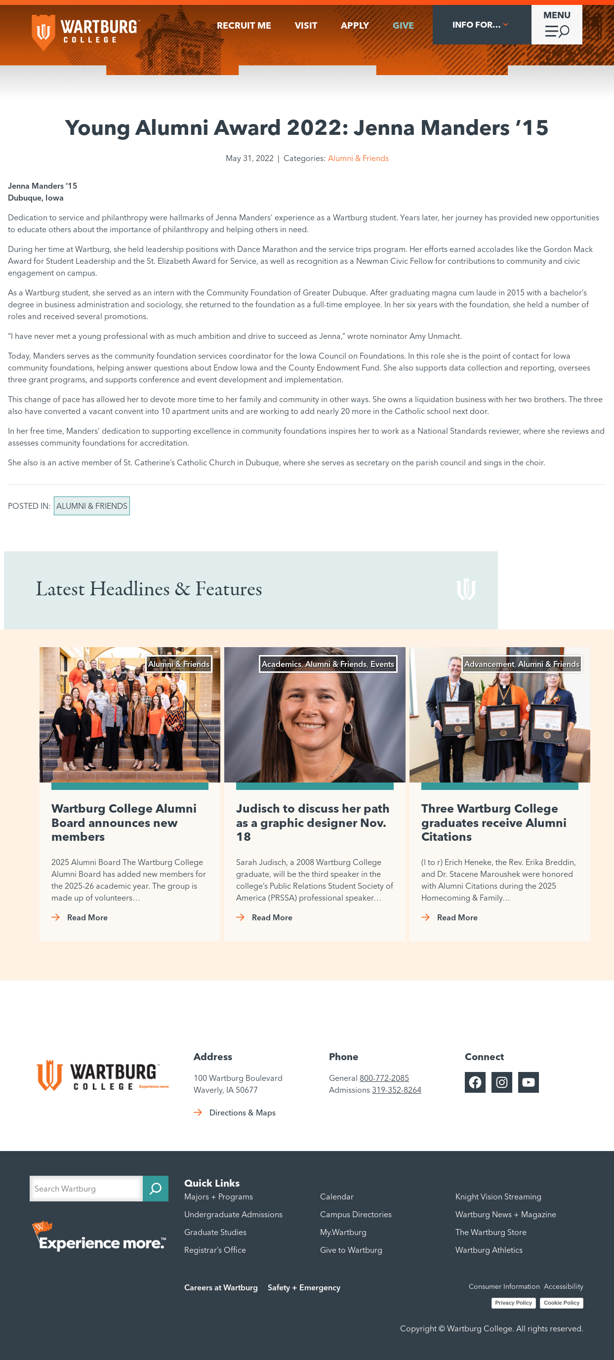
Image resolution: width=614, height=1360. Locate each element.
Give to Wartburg (351, 1250)
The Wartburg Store (491, 1232)
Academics (281, 664)
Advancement (489, 664)
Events (382, 664)
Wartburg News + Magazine (505, 1214)
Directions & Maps (242, 1112)
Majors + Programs (218, 1196)
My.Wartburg (343, 1232)
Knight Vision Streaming (498, 1196)
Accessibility (563, 1286)
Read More (87, 917)
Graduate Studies (215, 1232)
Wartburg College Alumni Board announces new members (124, 823)
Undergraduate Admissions (233, 1214)
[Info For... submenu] (482, 24)
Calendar (337, 1196)
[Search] (155, 1188)
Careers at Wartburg (221, 1287)
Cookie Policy (561, 1303)
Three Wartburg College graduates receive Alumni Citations (494, 823)
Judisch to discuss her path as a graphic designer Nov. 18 (313, 823)
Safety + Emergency (304, 1287)
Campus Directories (356, 1214)
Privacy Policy (513, 1303)
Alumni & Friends (358, 158)
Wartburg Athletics (489, 1250)
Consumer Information (504, 1286)
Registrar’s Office (215, 1250)
